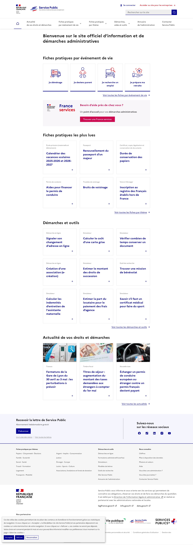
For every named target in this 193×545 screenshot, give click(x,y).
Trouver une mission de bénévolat (133, 270)
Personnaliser (31, 537)
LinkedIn (154, 433)
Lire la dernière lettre (24, 437)
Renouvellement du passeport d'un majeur (96, 154)
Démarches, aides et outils (120, 23)
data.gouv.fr (144, 505)
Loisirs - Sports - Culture (65, 466)
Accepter (9, 537)
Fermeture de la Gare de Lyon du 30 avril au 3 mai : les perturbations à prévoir (59, 379)
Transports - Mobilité (24, 475)
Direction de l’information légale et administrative (138, 497)
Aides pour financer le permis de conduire (59, 191)
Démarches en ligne (105, 453)
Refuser (19, 537)
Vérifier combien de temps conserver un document (133, 242)
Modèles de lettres (105, 466)
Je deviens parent (83, 82)
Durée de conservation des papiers (131, 157)
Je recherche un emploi (110, 84)
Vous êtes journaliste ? (147, 475)
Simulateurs (102, 462)
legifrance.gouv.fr (107, 505)
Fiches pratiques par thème (96, 23)
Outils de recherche (105, 470)
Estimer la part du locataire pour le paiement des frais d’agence (95, 304)
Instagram (162, 433)
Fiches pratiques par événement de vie (68, 23)
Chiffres (142, 453)
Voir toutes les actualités (134, 403)
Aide (141, 466)
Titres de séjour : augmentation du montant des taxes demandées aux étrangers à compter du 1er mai (96, 381)
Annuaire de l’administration (146, 23)
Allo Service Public (105, 475)
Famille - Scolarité (23, 458)
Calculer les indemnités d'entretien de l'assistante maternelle (55, 306)
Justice (58, 458)
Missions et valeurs (146, 462)
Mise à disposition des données (151, 458)
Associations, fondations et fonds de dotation (74, 470)
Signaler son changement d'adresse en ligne (57, 242)
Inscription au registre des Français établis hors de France (133, 193)
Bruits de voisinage (95, 187)
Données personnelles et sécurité (117, 532)
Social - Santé (21, 462)
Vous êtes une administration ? (151, 470)
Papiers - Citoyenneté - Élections (28, 453)
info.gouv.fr (127, 505)
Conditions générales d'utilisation (146, 532)
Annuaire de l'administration (109, 479)
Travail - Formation (23, 466)
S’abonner (23, 431)
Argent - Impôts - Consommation (69, 453)
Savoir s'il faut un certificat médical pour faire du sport (132, 302)
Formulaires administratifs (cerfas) (111, 458)
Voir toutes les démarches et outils (129, 327)
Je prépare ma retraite (137, 84)
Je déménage (55, 82)
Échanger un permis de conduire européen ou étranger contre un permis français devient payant (132, 381)
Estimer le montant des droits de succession (95, 272)
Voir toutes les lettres (43, 437)
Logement (20, 470)
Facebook (139, 433)
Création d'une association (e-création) (56, 272)
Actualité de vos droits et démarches (39, 23)
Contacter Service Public (168, 23)
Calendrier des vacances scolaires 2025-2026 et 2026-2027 (58, 159)
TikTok (147, 433)
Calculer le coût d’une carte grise (94, 240)
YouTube (169, 433)
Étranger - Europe (63, 462)
